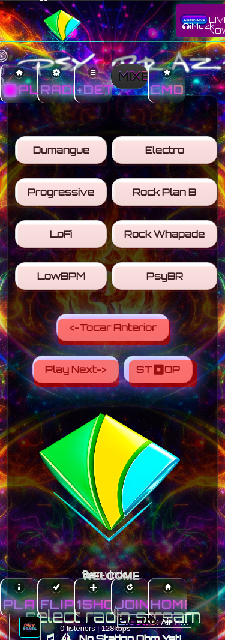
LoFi (62, 237)
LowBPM (62, 279)
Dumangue (62, 153)
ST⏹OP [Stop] (163, 373)
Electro (165, 153)
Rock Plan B (165, 195)
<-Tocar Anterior (114, 332)
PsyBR (165, 279)
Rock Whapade (165, 237)
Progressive (62, 195)
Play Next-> (76, 373)
